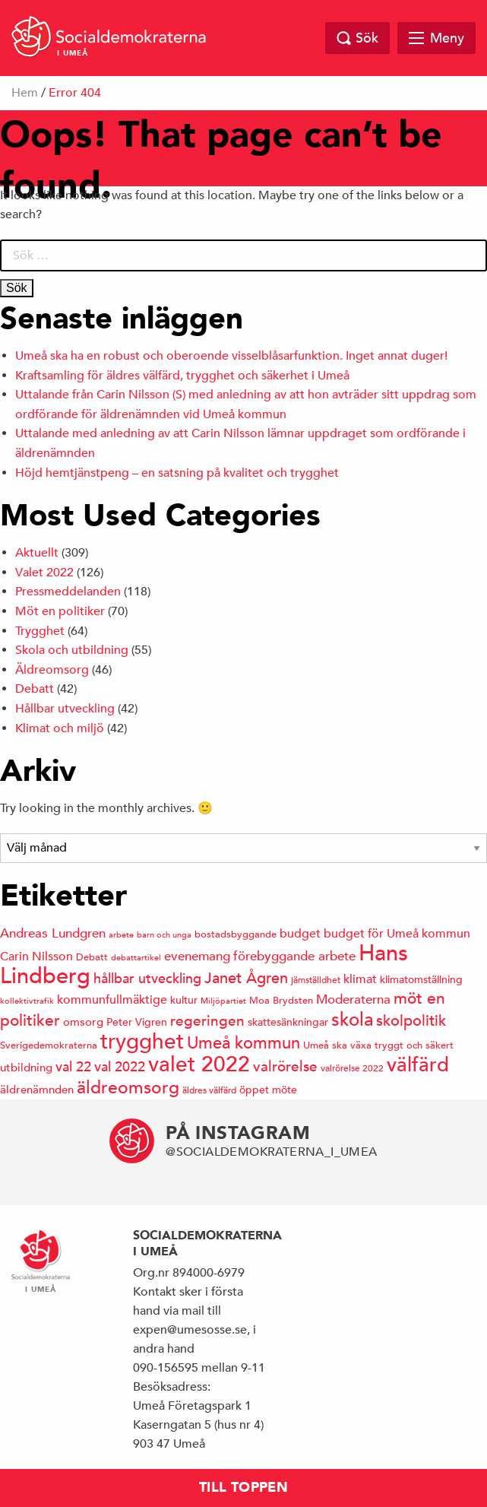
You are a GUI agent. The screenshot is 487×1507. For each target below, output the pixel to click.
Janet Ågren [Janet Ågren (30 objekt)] (246, 978)
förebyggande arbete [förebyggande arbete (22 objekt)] (294, 956)
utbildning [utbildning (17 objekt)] (26, 1067)
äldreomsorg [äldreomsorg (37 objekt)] (128, 1087)
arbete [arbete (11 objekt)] (121, 934)
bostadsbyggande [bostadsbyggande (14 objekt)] (235, 934)
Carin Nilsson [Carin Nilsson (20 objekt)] (36, 956)
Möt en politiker (60, 611)
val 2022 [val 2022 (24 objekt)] (119, 1066)
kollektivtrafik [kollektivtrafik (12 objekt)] (27, 1000)
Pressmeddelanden (68, 591)
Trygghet (40, 631)
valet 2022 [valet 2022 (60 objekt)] (199, 1064)
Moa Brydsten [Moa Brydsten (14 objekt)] (281, 1000)
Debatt (34, 688)
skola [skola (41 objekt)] (352, 1019)
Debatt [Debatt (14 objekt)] (92, 956)
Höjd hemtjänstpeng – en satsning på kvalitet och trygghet (177, 473)
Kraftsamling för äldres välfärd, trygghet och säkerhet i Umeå (182, 375)
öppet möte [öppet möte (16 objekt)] (268, 1089)
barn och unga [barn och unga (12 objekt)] (164, 934)
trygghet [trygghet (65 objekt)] (142, 1041)
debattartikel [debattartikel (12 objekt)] (136, 957)
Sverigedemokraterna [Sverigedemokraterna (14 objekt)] (48, 1045)
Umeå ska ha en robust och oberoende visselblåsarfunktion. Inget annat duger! (231, 355)
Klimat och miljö (59, 728)
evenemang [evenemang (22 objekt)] (197, 956)
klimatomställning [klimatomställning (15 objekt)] (421, 979)
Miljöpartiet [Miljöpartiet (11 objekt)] (223, 1000)
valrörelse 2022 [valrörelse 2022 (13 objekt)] (352, 1067)
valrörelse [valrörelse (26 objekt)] (285, 1066)
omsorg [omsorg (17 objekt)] (83, 1021)
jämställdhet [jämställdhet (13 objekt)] (315, 979)
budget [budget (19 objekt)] (300, 933)
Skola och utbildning (71, 650)
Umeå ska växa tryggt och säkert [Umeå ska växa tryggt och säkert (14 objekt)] (378, 1045)
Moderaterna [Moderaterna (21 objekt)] (353, 999)
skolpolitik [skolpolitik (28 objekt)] (411, 1020)
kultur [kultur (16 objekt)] (184, 1000)
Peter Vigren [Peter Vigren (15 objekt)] (136, 1022)
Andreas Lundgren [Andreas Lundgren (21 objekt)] (53, 933)
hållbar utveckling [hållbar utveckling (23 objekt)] (147, 978)
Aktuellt (37, 552)
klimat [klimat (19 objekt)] (360, 979)
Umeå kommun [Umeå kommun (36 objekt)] (243, 1043)
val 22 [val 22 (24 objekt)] (73, 1066)
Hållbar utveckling (65, 708)
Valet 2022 (44, 572)
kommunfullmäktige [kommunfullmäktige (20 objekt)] (112, 999)
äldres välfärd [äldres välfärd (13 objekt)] (209, 1089)
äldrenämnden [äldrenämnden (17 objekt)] (37, 1089)
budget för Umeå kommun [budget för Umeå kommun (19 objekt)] (397, 933)
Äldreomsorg (52, 669)
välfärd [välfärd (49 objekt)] (418, 1064)
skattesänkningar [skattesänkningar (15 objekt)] (288, 1022)
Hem (24, 92)
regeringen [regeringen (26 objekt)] (207, 1020)
